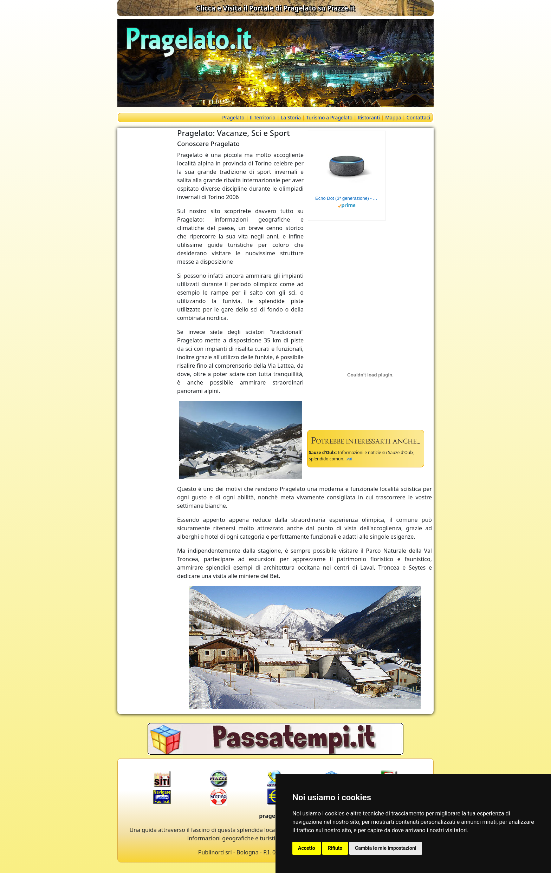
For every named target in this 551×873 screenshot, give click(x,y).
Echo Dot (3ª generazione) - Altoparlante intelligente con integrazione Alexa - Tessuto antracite (346, 198)
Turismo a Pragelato (329, 117)
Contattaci (418, 117)
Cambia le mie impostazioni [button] (385, 848)
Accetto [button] (306, 848)
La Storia (291, 117)
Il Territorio (263, 117)
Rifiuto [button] (335, 848)
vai (349, 459)
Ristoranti (369, 117)
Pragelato (233, 117)
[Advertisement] (145, 233)
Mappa (393, 117)
